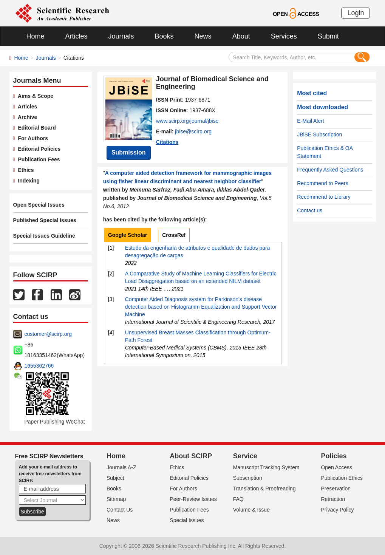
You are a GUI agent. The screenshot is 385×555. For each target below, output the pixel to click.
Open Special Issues (39, 205)
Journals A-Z (121, 467)
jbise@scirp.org (193, 131)
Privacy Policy (337, 510)
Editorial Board (35, 128)
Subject (115, 478)
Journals (121, 36)
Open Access (336, 467)
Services (284, 36)
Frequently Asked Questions (330, 170)
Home (35, 36)
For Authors (31, 138)
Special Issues (187, 520)
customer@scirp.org (48, 334)
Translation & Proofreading (264, 488)
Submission (128, 152)
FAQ (238, 499)
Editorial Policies (38, 149)
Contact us (309, 210)
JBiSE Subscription (319, 134)
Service (245, 456)
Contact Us (120, 510)
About (241, 36)
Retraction (333, 499)
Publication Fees (37, 159)
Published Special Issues (44, 220)
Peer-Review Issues (193, 499)
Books (164, 36)
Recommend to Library (324, 197)
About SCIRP (191, 456)
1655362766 (39, 366)
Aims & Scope (34, 96)
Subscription (247, 478)
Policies (333, 456)
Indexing (27, 181)
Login (355, 13)
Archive (26, 117)
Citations (167, 142)
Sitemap (116, 499)
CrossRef (174, 235)
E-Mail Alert (310, 121)
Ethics (24, 170)
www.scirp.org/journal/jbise (187, 121)
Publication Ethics (342, 478)
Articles (76, 36)
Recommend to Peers (322, 183)
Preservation (336, 488)
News (203, 36)
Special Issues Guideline (44, 236)
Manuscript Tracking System (266, 467)
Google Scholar (127, 235)
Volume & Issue (251, 510)
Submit (328, 36)
